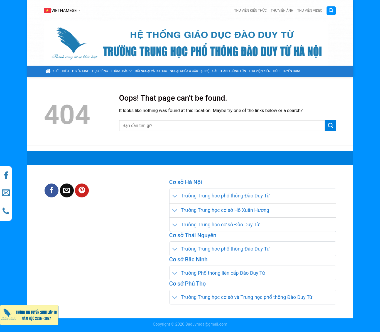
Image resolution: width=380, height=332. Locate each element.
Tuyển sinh (80, 71)
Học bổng (100, 71)
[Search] (331, 10)
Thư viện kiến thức (250, 11)
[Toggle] (175, 196)
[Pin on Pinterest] (82, 190)
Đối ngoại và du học (151, 71)
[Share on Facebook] (51, 190)
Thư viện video (309, 11)
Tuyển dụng (291, 71)
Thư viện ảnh (282, 11)
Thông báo (121, 71)
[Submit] (330, 125)
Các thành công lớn (229, 71)
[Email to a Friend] (67, 190)
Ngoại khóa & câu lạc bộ (190, 71)
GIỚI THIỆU (61, 71)
